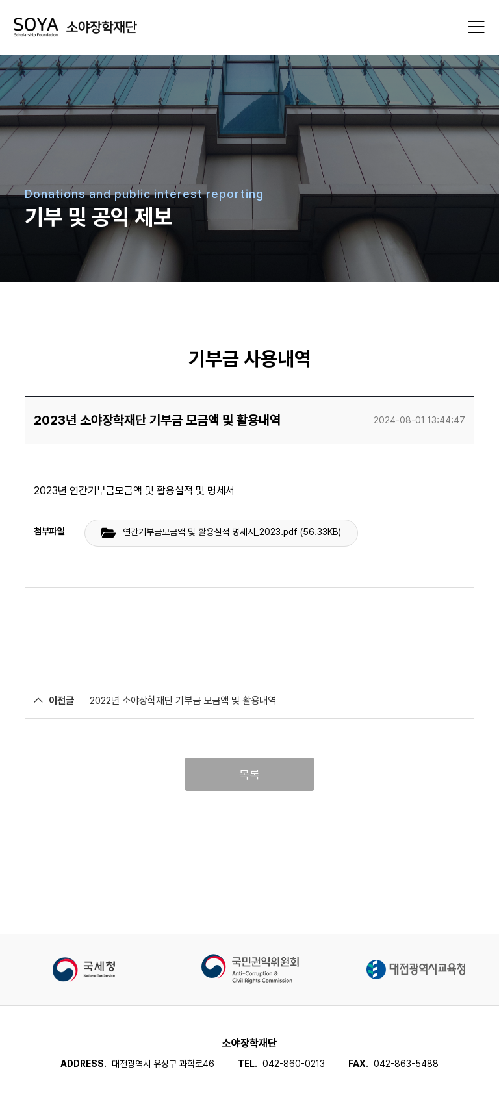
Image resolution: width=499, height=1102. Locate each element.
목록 (249, 774)
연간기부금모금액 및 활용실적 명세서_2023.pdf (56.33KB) (232, 532)
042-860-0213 (293, 1063)
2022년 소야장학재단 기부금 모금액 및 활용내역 (183, 701)
